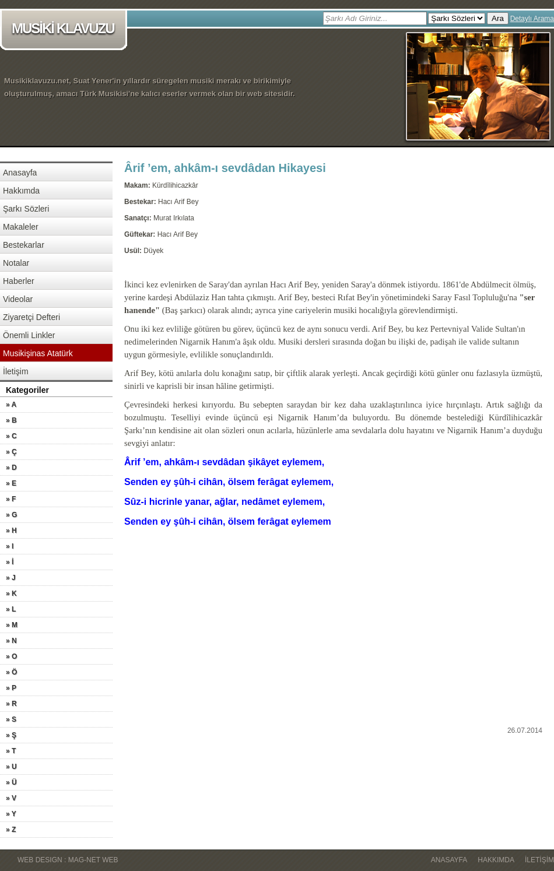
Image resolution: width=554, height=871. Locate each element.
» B (11, 420)
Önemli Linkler (29, 335)
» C (11, 436)
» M (11, 625)
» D (11, 467)
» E (11, 483)
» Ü (11, 782)
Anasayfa (20, 172)
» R (11, 704)
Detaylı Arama (532, 19)
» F (11, 499)
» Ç (11, 452)
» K (11, 593)
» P (11, 688)
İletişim (16, 371)
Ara (498, 18)
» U (11, 767)
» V (11, 798)
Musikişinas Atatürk (38, 353)
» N (11, 641)
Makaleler (20, 226)
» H (11, 530)
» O (11, 656)
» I (9, 546)
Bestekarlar (23, 245)
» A (11, 405)
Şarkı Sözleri (26, 208)
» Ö (11, 672)
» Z (11, 830)
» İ (9, 562)
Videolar (18, 299)
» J (11, 578)
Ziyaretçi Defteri (31, 317)
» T (11, 751)
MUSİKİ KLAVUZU (66, 29)
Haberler (18, 281)
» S (11, 719)
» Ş (11, 735)
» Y (11, 814)
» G (11, 515)
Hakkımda (21, 190)
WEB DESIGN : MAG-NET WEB (67, 860)
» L (11, 609)
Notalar (16, 263)
